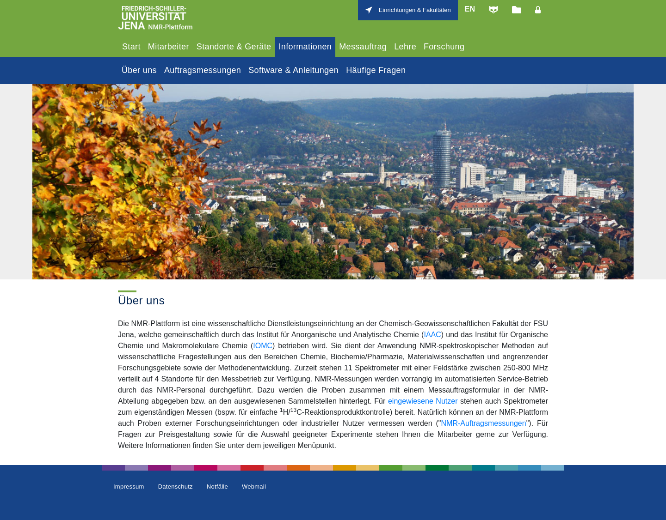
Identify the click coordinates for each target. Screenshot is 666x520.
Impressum (128, 486)
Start (131, 46)
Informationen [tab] (305, 46)
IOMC (262, 346)
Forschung (444, 46)
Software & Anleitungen (293, 70)
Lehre (405, 46)
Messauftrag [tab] (363, 46)
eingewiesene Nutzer (423, 401)
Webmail (254, 486)
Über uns (139, 70)
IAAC (432, 335)
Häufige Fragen (376, 70)
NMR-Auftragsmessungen (483, 423)
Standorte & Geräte (234, 46)
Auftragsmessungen (202, 70)
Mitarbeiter (168, 46)
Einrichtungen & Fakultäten (415, 9)
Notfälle (217, 486)
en (470, 9)
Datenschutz (175, 486)
